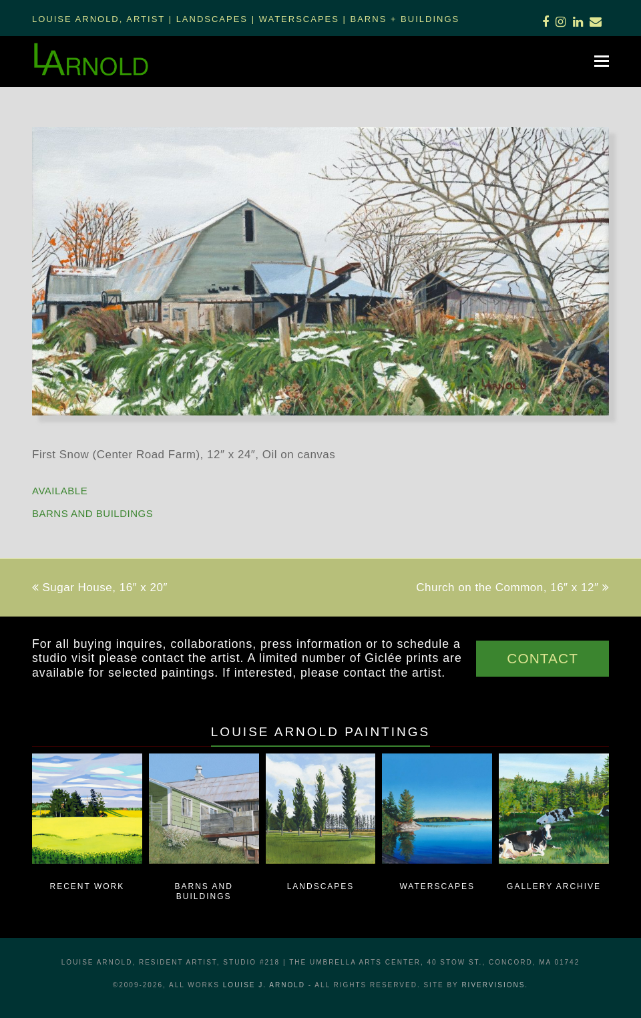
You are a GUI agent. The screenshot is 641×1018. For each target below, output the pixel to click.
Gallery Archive (554, 886)
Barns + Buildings (405, 19)
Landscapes (212, 19)
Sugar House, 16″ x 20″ (100, 587)
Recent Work (87, 886)
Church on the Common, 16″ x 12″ (512, 587)
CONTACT (542, 658)
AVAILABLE (59, 490)
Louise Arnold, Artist (98, 19)
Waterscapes (299, 19)
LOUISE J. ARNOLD (264, 985)
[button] (601, 61)
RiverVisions (493, 985)
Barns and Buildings (92, 513)
